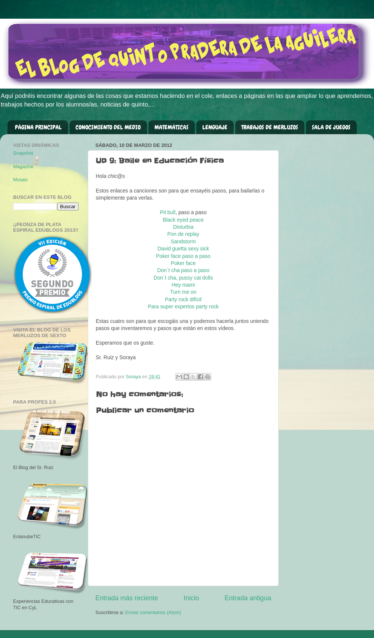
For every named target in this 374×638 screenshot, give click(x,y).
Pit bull (168, 212)
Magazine (23, 166)
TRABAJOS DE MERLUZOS (269, 127)
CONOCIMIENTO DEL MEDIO (108, 127)
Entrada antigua (248, 598)
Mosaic (20, 179)
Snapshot (23, 153)
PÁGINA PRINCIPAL (38, 127)
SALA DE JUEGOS (331, 127)
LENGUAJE (214, 127)
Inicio (191, 598)
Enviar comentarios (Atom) (153, 612)
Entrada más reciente (126, 598)
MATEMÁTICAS (171, 127)
